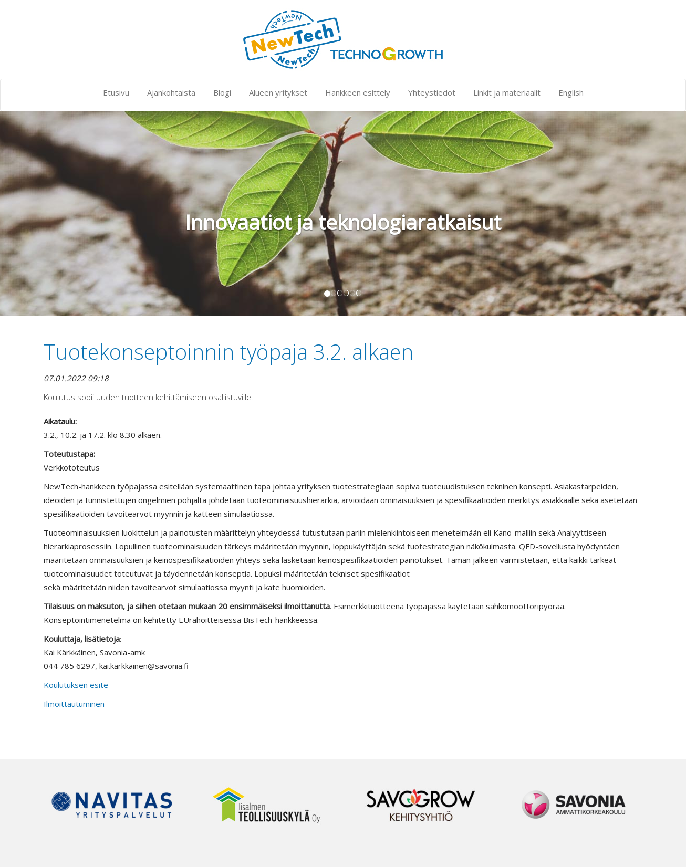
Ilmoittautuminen (74, 703)
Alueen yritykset (278, 92)
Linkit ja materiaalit (507, 92)
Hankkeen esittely (357, 92)
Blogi (222, 92)
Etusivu (116, 92)
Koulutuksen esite (76, 685)
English (571, 92)
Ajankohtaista (171, 92)
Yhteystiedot (431, 92)
